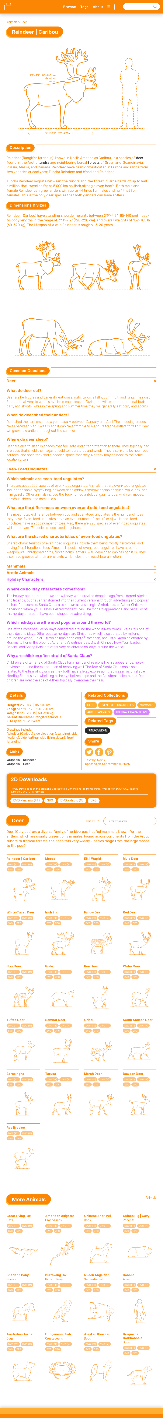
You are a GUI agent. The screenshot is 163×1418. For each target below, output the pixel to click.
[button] (92, 821)
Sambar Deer (55, 1020)
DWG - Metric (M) (71, 800)
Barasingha (15, 1073)
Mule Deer (130, 858)
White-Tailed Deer (20, 912)
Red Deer (130, 912)
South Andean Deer (138, 1020)
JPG (94, 800)
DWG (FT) (13, 864)
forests (94, 163)
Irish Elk (51, 912)
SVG (50, 800)
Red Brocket (16, 1127)
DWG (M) (27, 864)
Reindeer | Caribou (21, 858)
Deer (24, 22)
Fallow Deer (93, 912)
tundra (43, 163)
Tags (84, 7)
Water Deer (131, 966)
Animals (12, 22)
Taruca (50, 1073)
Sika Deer (14, 966)
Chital (88, 1020)
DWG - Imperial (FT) (26, 800)
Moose (50, 858)
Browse (69, 7)
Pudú (49, 966)
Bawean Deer (133, 1073)
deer (139, 158)
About (98, 7)
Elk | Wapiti (92, 858)
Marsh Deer (93, 1073)
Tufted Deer (16, 1020)
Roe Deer (91, 966)
